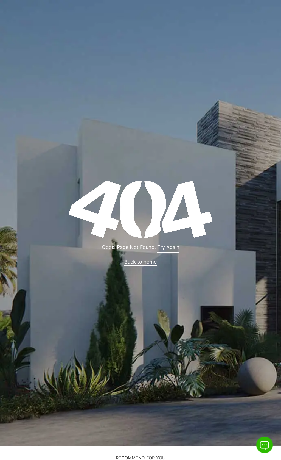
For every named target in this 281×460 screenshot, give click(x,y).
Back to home (140, 262)
